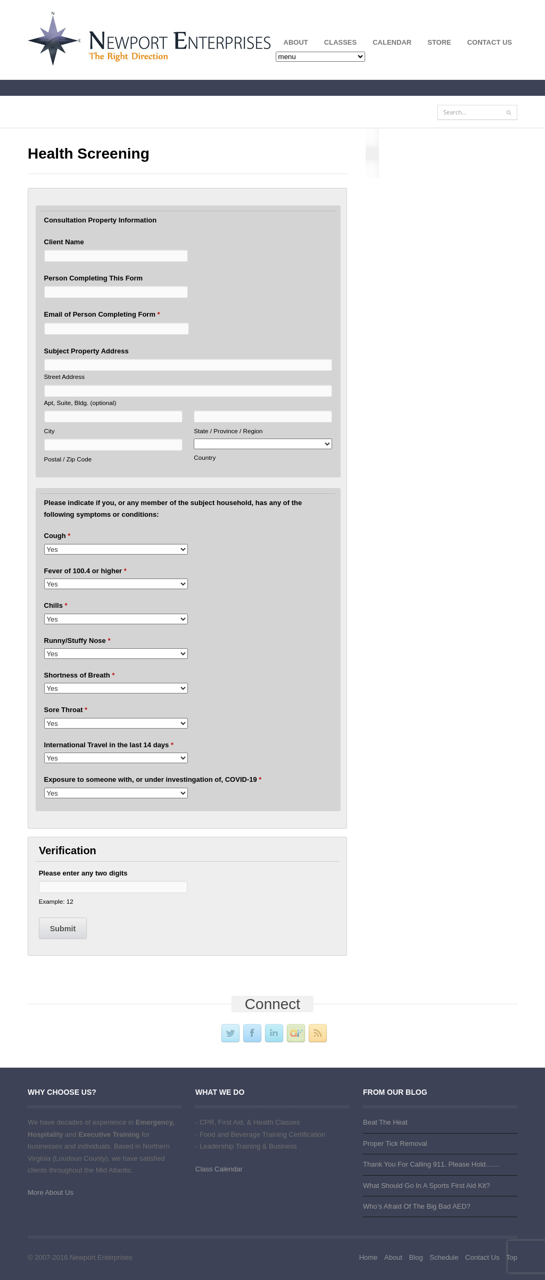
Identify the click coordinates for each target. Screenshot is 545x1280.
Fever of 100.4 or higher (85, 571)
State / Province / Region (228, 430)
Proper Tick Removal (395, 1143)
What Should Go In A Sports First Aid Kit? (426, 1186)
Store (439, 42)
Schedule (444, 1257)
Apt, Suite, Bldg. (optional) (80, 402)
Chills (56, 605)
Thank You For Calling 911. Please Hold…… (431, 1164)
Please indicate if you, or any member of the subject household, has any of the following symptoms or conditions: (173, 508)
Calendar (392, 42)
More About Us (50, 1192)
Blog (416, 1257)
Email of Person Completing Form (102, 314)
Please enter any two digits (83, 873)
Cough (57, 536)
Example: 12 (56, 901)
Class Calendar (219, 1169)
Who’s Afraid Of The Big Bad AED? (416, 1206)
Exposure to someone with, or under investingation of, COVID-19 (153, 779)
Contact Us (489, 42)
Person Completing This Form (93, 278)
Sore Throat (66, 710)
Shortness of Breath (79, 675)
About (292, 44)
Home (368, 1257)
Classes (336, 44)
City (49, 430)
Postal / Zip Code (68, 459)
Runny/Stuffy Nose (77, 641)
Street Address (64, 376)
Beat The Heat (385, 1122)
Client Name (64, 242)
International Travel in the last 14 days (109, 745)
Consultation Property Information (100, 220)
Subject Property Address (86, 351)
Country (205, 457)
